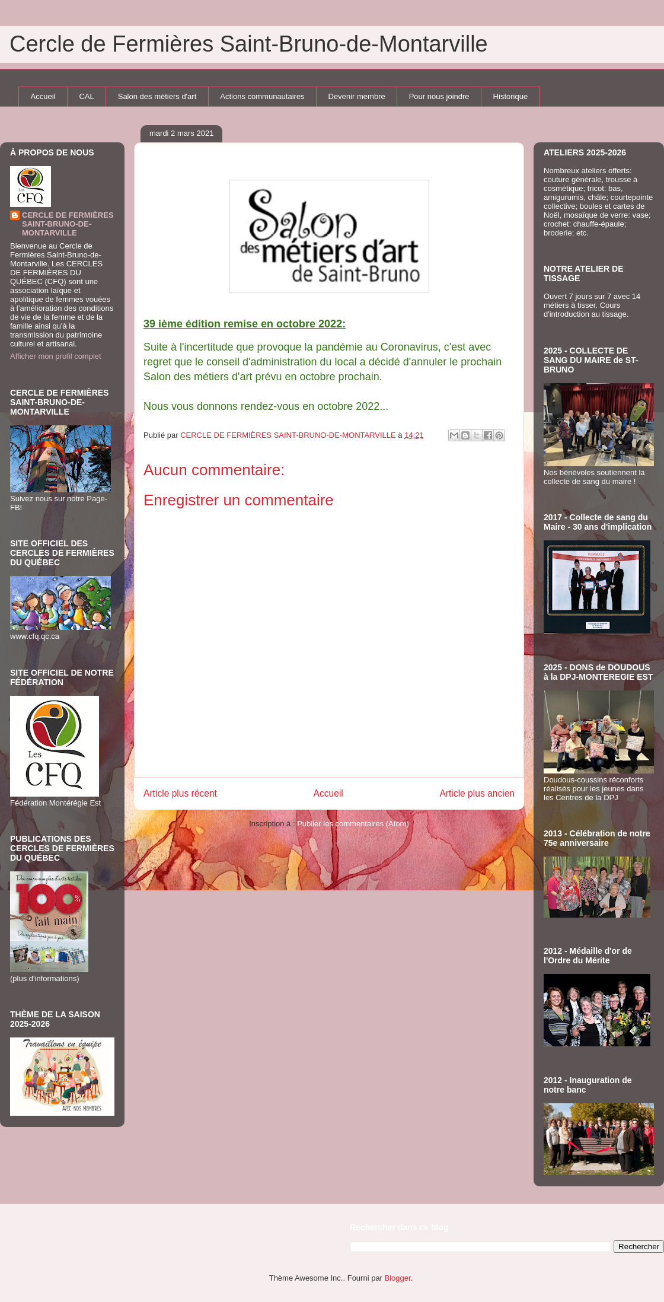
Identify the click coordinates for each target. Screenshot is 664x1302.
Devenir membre (356, 96)
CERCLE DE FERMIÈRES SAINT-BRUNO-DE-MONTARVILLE (68, 224)
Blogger (398, 1278)
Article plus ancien (477, 793)
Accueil (43, 96)
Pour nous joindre (439, 96)
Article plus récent (180, 793)
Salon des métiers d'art (157, 96)
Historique (510, 96)
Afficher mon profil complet (55, 356)
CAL (86, 96)
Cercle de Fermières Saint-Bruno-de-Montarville (248, 43)
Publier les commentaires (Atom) (353, 823)
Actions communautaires (262, 96)
